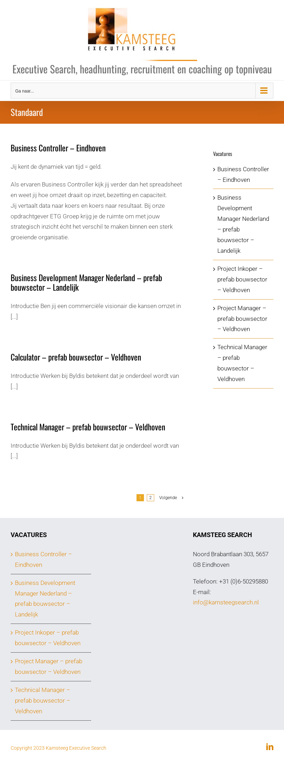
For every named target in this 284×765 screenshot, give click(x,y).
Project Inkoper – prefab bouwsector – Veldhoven (242, 279)
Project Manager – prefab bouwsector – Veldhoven (242, 319)
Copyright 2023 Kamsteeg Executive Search (58, 748)
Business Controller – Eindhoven (58, 148)
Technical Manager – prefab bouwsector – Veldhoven (88, 427)
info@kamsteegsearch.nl (226, 602)
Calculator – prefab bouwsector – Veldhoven (76, 357)
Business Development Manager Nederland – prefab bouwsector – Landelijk (86, 282)
